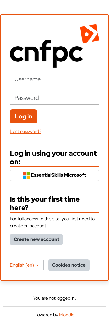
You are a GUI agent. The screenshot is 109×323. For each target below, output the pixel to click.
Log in (23, 116)
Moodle (66, 315)
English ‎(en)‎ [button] (22, 265)
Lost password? (25, 131)
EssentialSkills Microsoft (54, 175)
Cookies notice (69, 265)
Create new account (36, 239)
